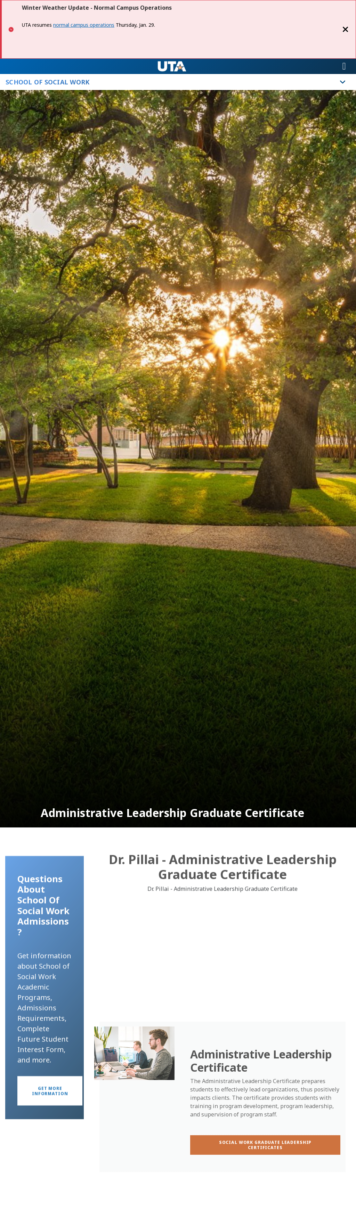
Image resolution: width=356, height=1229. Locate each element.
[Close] (345, 29)
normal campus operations (83, 25)
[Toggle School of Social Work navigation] (342, 82)
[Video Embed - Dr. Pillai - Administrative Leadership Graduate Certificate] (222, 967)
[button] (49, 1123)
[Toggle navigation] (344, 66)
